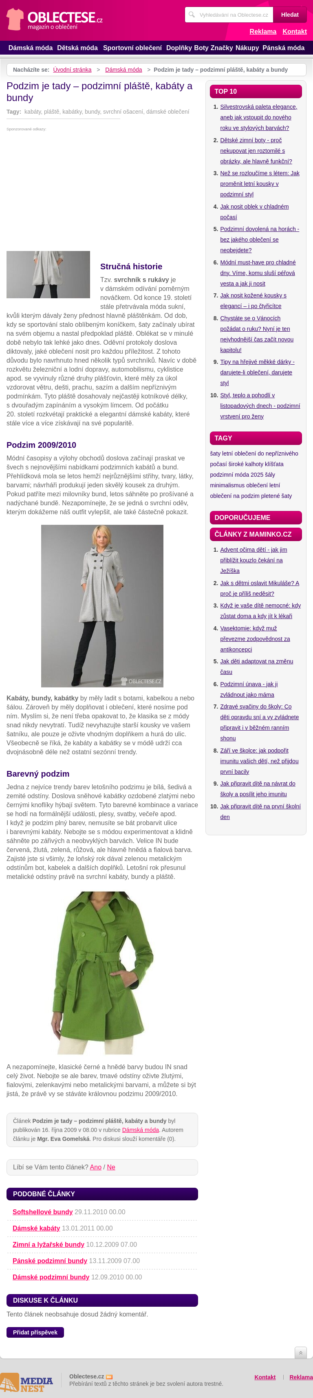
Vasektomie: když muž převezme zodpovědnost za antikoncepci (255, 639)
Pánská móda (283, 47)
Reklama (263, 31)
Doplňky (179, 47)
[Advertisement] (102, 192)
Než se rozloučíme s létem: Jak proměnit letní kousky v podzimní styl (260, 184)
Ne (111, 1167)
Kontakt (294, 31)
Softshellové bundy (43, 1212)
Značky (222, 47)
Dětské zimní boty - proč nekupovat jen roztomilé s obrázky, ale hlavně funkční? (256, 151)
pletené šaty (276, 496)
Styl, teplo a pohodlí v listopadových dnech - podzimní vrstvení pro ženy (260, 406)
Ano (95, 1167)
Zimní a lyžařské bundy (48, 1244)
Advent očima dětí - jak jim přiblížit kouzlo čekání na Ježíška (253, 560)
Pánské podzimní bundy (50, 1260)
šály (270, 474)
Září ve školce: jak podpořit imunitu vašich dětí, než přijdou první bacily (259, 761)
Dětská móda (77, 47)
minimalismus (227, 485)
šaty (215, 453)
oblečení (257, 485)
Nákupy (247, 47)
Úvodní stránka (72, 69)
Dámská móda (31, 47)
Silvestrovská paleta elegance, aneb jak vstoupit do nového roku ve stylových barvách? (258, 117)
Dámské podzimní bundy (51, 1277)
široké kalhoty (246, 464)
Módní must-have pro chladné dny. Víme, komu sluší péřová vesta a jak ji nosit (257, 273)
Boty (201, 47)
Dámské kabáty (36, 1228)
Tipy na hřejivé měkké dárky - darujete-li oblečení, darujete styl (257, 372)
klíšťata (274, 464)
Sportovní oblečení (132, 47)
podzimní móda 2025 (236, 474)
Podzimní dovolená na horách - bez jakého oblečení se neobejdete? (259, 239)
